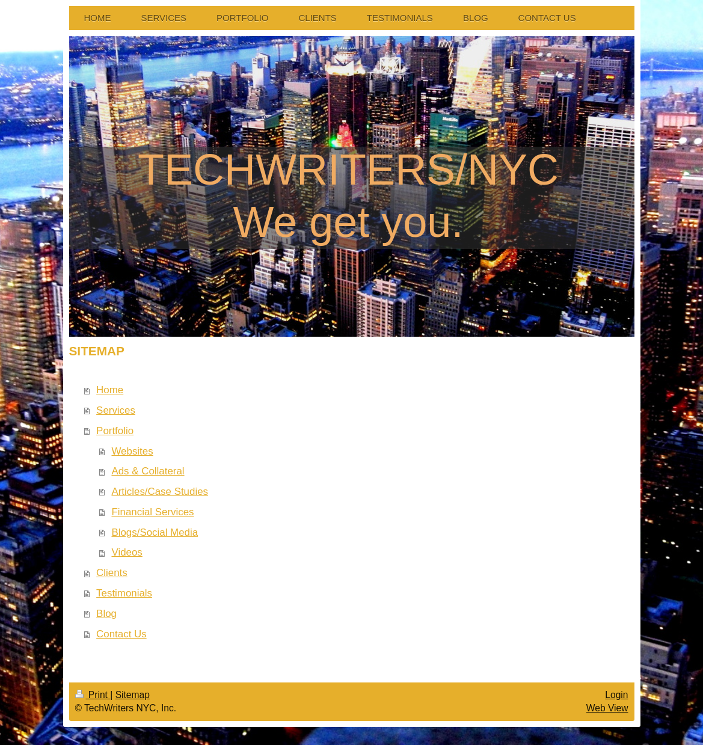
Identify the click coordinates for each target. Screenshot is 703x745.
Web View (607, 708)
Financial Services (152, 512)
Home (109, 390)
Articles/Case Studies (159, 491)
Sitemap (132, 695)
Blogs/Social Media (154, 532)
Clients (111, 572)
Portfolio (115, 431)
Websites (132, 451)
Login (616, 695)
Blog (106, 613)
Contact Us (121, 634)
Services (115, 410)
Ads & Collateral (147, 471)
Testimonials (124, 593)
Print (93, 695)
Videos (126, 552)
